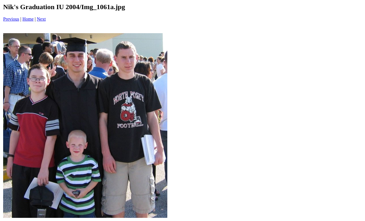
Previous (11, 19)
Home (28, 19)
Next (41, 19)
